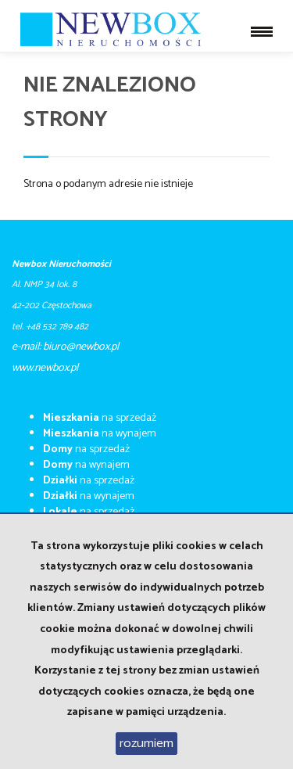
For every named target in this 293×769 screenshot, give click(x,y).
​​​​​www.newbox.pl (45, 368)
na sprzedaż (99, 418)
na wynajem (99, 434)
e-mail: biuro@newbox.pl (65, 347)
